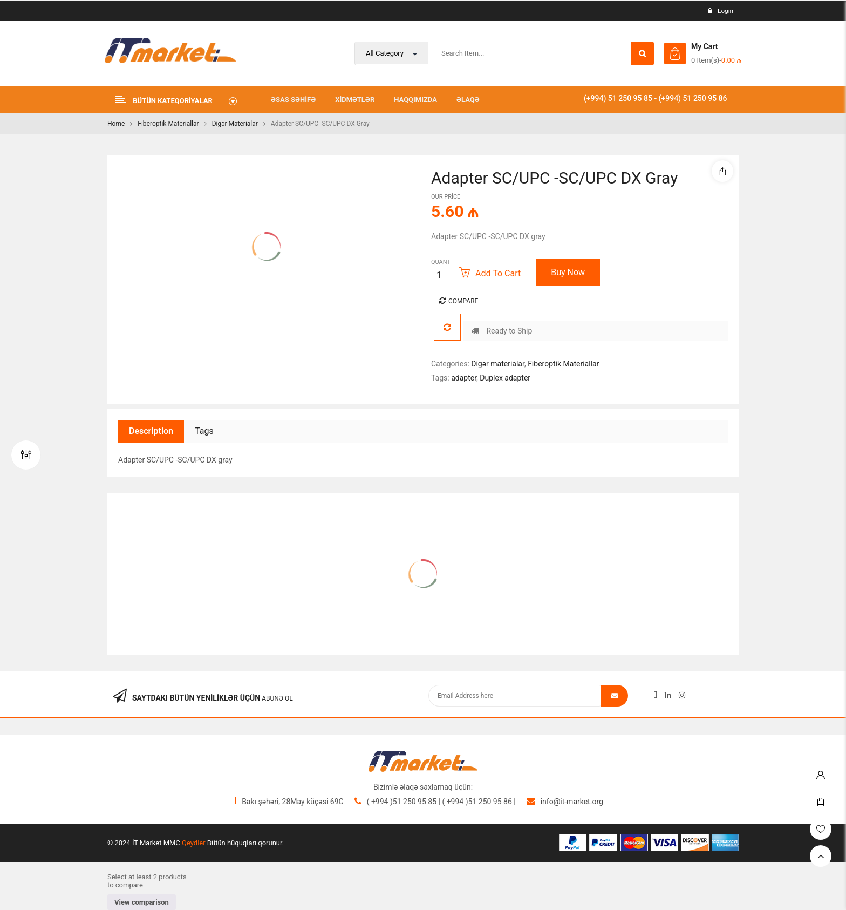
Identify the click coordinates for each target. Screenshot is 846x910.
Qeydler (194, 843)
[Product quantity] (439, 274)
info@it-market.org (572, 801)
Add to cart (498, 273)
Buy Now (568, 272)
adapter (463, 377)
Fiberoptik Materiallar (168, 123)
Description (151, 431)
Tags (204, 431)
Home (116, 123)
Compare (463, 301)
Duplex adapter (505, 377)
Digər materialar (235, 123)
